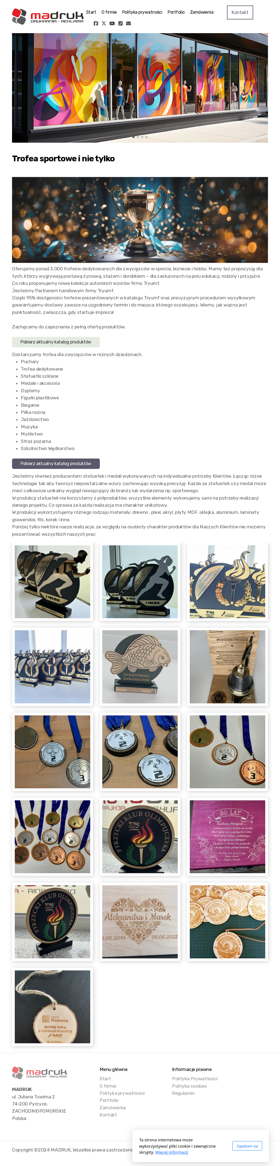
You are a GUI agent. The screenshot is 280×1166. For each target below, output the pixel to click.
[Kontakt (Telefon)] (120, 23)
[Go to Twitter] (104, 23)
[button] (133, 137)
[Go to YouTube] (112, 23)
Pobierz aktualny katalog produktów (56, 342)
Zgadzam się (186, 1146)
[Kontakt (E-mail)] (128, 23)
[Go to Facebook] (96, 23)
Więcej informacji (111, 1152)
